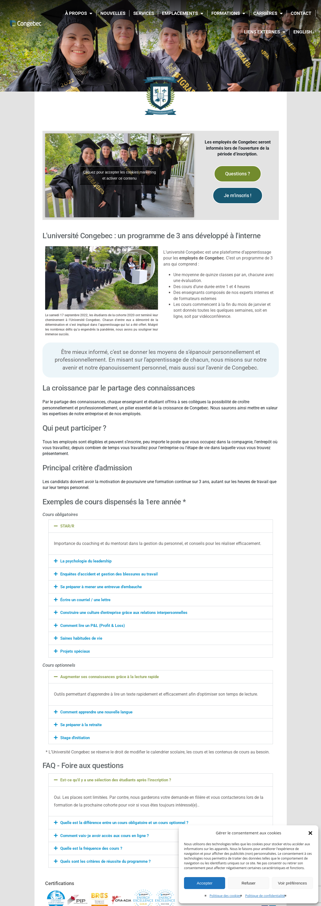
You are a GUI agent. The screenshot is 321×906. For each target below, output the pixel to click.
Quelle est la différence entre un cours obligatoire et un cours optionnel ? (129, 820)
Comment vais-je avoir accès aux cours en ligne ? (107, 833)
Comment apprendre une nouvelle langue (99, 710)
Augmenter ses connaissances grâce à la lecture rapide (113, 675)
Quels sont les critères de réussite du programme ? (109, 858)
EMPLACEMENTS (182, 13)
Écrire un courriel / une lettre (87, 599)
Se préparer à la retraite (83, 723)
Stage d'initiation (76, 736)
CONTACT (301, 13)
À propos (78, 13)
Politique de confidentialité (265, 896)
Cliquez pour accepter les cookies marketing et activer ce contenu (119, 175)
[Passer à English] (303, 32)
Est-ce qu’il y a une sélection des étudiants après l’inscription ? (119, 778)
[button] (310, 833)
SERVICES (143, 13)
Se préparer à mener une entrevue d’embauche (105, 586)
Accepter (204, 883)
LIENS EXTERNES (264, 32)
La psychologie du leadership (88, 560)
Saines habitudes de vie (83, 637)
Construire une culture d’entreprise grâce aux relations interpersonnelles (129, 611)
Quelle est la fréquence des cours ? (93, 846)
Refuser (249, 883)
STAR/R (67, 525)
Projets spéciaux (76, 650)
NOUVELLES (112, 13)
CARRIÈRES (268, 13)
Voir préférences (292, 883)
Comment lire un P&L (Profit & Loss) (94, 624)
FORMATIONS (228, 13)
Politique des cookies (225, 896)
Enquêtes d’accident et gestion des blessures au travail (112, 573)
